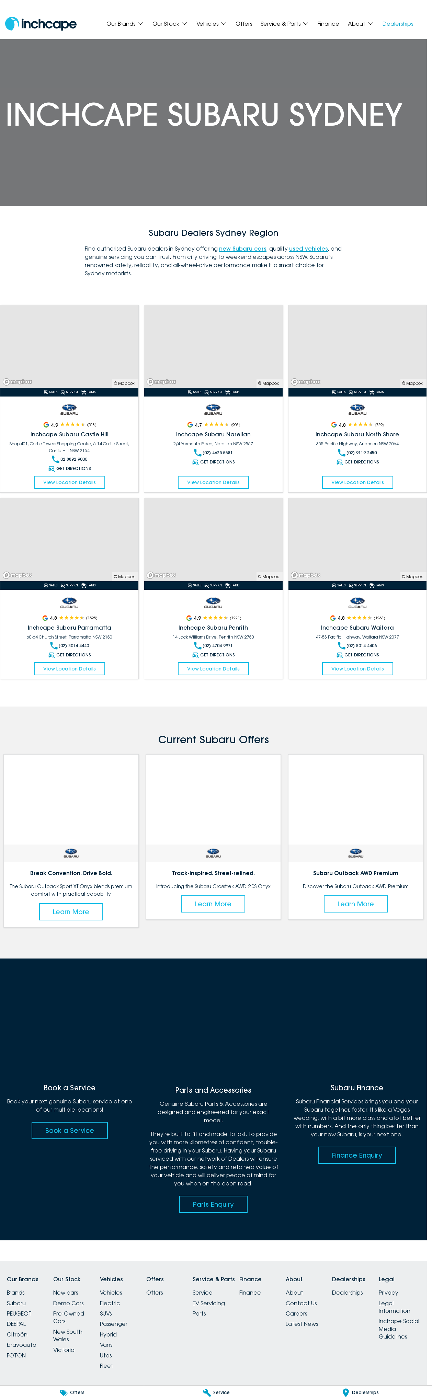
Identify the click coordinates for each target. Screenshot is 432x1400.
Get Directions (69, 468)
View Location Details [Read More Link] (69, 482)
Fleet (106, 1365)
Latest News (302, 1323)
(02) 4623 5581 (213, 453)
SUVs (106, 1313)
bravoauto (21, 1344)
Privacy (388, 1292)
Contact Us (301, 1303)
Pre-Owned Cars (68, 1317)
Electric (110, 1303)
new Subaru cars (242, 248)
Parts (199, 1313)
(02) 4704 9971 (213, 646)
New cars (65, 1292)
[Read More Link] (69, 346)
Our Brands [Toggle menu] (125, 23)
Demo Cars (68, 1303)
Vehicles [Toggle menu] (211, 23)
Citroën (17, 1334)
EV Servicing (209, 1303)
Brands (15, 1292)
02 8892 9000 (69, 459)
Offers (244, 23)
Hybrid (108, 1334)
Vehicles (111, 1292)
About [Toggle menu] (361, 23)
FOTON (16, 1355)
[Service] (216, 1393)
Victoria (64, 1349)
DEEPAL (16, 1323)
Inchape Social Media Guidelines (399, 1329)
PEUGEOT (19, 1313)
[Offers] (72, 1393)
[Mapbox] (19, 382)
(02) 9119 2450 (357, 453)
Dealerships (398, 23)
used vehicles (308, 248)
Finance (328, 23)
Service (203, 1292)
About (294, 1292)
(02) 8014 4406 (357, 646)
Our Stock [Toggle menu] (170, 23)
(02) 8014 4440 (69, 646)
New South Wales (67, 1335)
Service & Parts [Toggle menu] (285, 23)
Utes (106, 1355)
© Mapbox (124, 383)
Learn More (71, 912)
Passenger (113, 1323)
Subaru (16, 1303)
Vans (106, 1344)
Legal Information (394, 1307)
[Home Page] (41, 24)
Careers (296, 1313)
